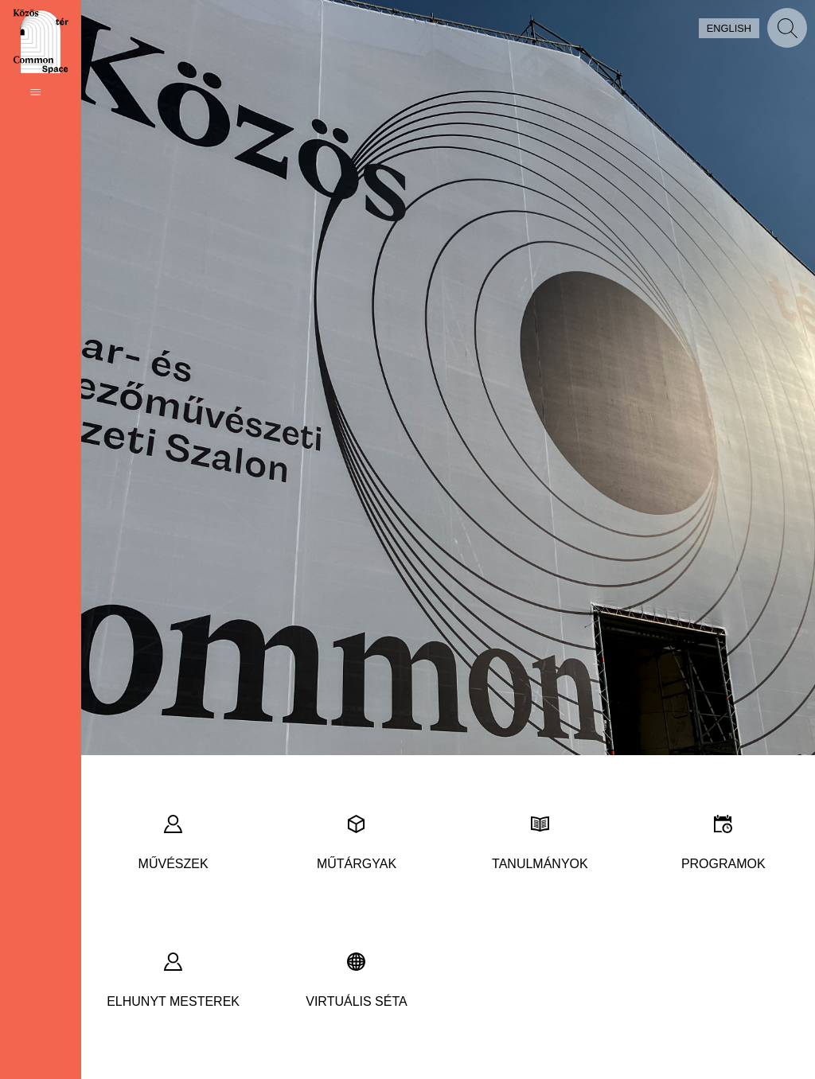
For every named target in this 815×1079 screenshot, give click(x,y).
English (729, 28)
